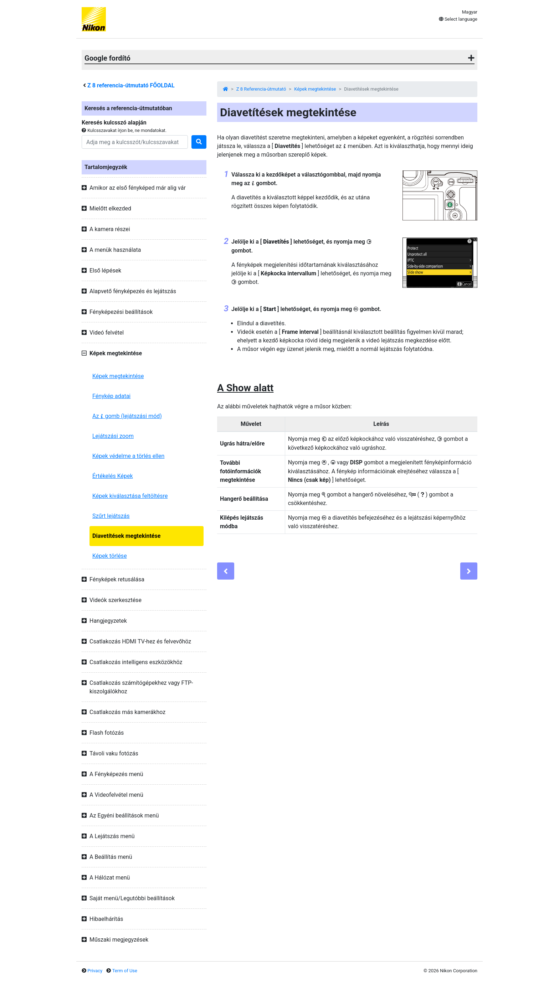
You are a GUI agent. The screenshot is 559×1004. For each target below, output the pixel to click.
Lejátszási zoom (113, 436)
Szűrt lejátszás (111, 516)
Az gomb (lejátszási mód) (127, 416)
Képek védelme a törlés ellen (128, 456)
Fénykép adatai (111, 396)
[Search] (135, 142)
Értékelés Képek (112, 476)
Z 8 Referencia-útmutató (261, 89)
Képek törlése (109, 555)
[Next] (468, 571)
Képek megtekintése (118, 376)
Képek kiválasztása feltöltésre (130, 496)
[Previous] (225, 571)
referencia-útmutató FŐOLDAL (131, 85)
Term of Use (124, 970)
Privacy (94, 970)
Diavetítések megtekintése (126, 535)
